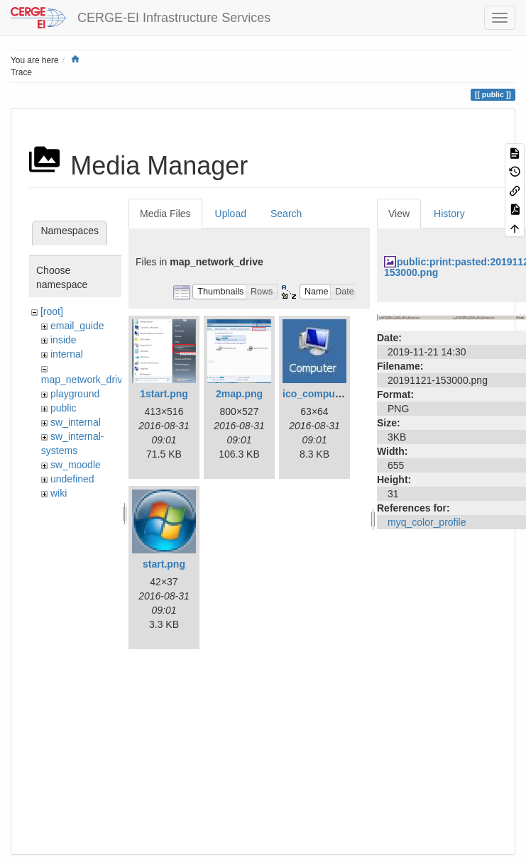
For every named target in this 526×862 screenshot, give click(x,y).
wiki (58, 493)
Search (286, 213)
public (63, 408)
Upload (230, 213)
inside (63, 340)
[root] (51, 311)
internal (66, 354)
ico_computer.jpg (324, 393)
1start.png (164, 393)
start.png (164, 564)
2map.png (239, 393)
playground (74, 393)
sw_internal (75, 422)
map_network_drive (84, 379)
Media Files (165, 213)
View (399, 213)
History (449, 213)
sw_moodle (75, 464)
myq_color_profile (427, 522)
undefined (72, 479)
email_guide (77, 325)
